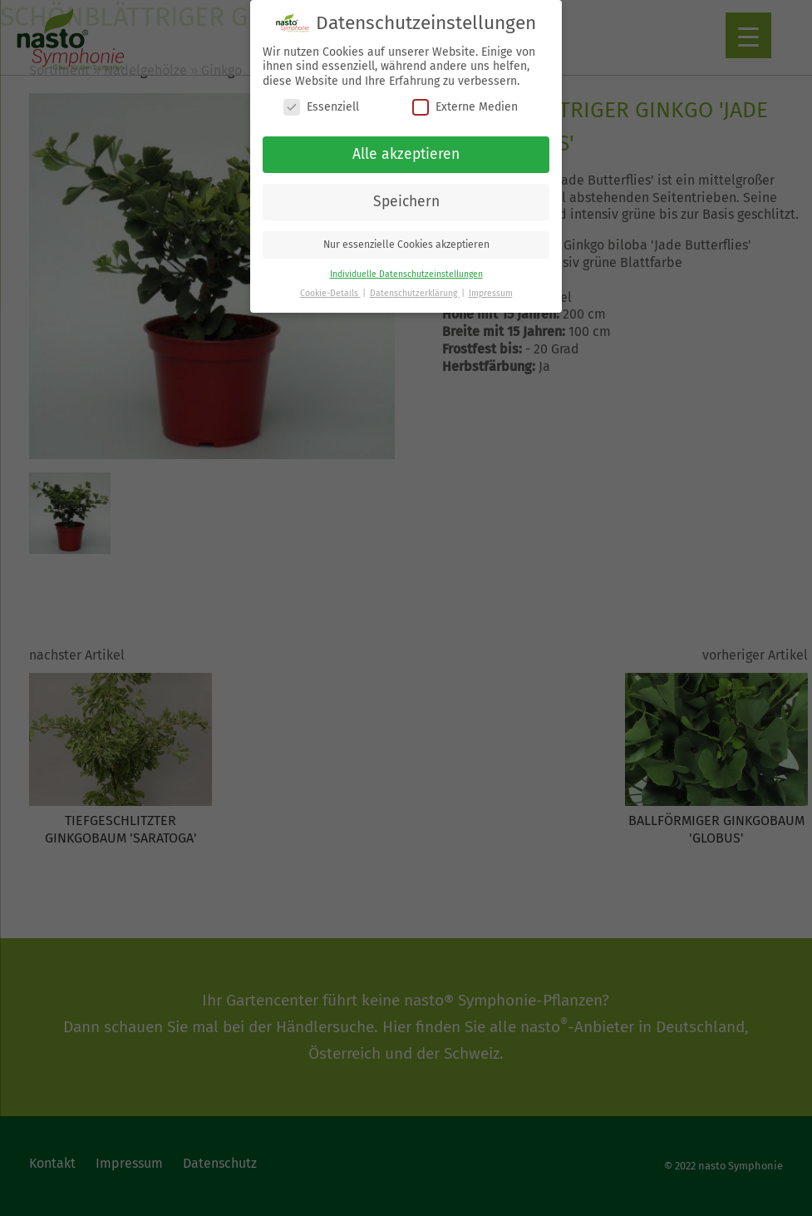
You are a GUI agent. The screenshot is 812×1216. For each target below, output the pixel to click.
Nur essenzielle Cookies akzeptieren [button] (406, 238)
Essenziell (321, 101)
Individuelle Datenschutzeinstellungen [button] (406, 267)
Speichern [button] (406, 195)
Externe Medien (465, 101)
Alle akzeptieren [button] (406, 147)
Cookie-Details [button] (330, 286)
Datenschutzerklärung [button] (415, 286)
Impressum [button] (491, 286)
